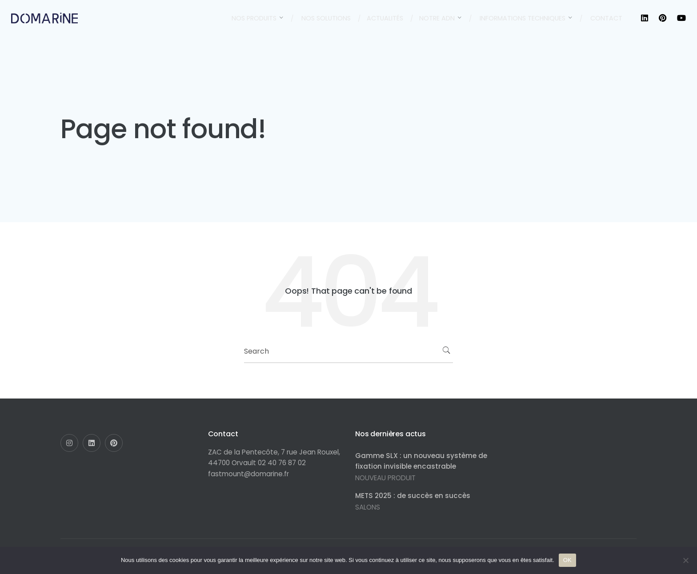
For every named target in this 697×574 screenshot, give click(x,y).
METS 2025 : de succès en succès (412, 495)
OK (567, 560)
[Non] (685, 560)
